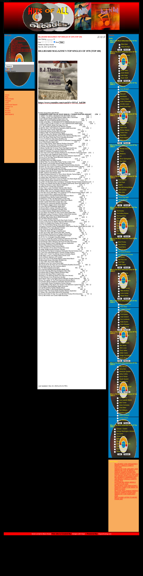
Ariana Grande (125, 55)
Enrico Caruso (123, 417)
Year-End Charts (16, 44)
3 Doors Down (124, 99)
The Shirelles (121, 231)
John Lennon (122, 190)
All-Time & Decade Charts (20, 46)
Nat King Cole (122, 259)
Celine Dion (123, 132)
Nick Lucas (123, 348)
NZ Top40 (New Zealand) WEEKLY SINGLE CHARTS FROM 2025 (126, 491)
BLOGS (13, 56)
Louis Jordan (124, 293)
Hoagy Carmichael (125, 355)
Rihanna (122, 86)
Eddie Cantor (124, 353)
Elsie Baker (122, 407)
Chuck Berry (122, 247)
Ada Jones (122, 389)
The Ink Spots (124, 327)
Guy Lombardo (124, 319)
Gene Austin (123, 340)
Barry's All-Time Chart (18, 41)
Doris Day (123, 283)
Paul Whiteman (124, 335)
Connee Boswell (125, 309)
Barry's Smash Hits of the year (21, 51)
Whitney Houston (125, 140)
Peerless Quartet (124, 412)
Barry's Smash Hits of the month (22, 49)
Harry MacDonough (125, 386)
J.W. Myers (119, 446)
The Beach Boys (122, 218)
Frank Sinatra (124, 275)
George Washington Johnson (125, 431)
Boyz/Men (123, 135)
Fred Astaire (124, 314)
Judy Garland (124, 317)
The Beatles (120, 211)
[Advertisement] (46, 343)
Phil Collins (123, 169)
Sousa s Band (120, 436)
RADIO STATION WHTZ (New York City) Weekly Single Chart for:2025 (127, 474)
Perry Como (124, 285)
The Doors (120, 233)
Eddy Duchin (124, 322)
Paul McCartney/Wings (125, 187)
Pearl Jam (123, 120)
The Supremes (121, 216)
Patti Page (121, 262)
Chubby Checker (122, 223)
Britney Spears (124, 130)
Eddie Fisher (122, 264)
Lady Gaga (124, 75)
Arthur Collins (123, 374)
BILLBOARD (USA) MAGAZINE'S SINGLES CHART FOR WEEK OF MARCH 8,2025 (126, 487)
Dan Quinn (119, 434)
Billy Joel (122, 164)
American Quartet (124, 371)
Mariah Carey (124, 122)
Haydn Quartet (123, 379)
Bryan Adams (124, 137)
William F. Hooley (121, 439)
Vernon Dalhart (124, 343)
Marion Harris (123, 381)
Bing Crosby (124, 273)
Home (13, 39)
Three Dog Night (123, 197)
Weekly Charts (16, 47)
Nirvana (122, 117)
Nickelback (123, 96)
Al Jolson (122, 338)
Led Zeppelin (122, 180)
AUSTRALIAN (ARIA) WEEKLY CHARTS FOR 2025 (125, 483)
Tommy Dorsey (125, 288)
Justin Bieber (125, 73)
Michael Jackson (125, 148)
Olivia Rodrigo (125, 47)
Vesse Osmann (121, 451)
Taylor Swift (124, 78)
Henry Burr (122, 369)
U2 (120, 156)
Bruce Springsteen (125, 158)
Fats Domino (122, 244)
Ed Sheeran (124, 60)
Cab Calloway (124, 312)
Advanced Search (11, 104)
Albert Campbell (124, 415)
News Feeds (9, 99)
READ (13, 54)
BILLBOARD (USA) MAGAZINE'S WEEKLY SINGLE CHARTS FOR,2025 (126, 465)
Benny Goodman (125, 304)
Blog (6, 97)
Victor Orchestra (124, 405)
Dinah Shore (124, 296)
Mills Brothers (124, 290)
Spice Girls (123, 127)
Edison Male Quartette (123, 444)
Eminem (122, 109)
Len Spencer (123, 397)
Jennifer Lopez (124, 104)
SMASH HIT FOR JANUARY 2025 (126, 469)
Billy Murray (123, 366)
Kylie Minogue (124, 89)
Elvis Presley (122, 242)
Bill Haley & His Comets (125, 254)
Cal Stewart (123, 420)
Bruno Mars (124, 70)
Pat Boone (121, 257)
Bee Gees (121, 195)
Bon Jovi (122, 171)
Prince (122, 151)
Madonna (123, 153)
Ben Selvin (123, 345)
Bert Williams (123, 410)
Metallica (123, 125)
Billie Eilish (124, 44)
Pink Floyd (121, 182)
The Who (119, 228)
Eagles (120, 185)
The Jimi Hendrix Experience (125, 226)
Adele (122, 68)
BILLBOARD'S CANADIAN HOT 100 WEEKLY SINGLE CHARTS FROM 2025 (126, 478)
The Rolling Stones (122, 213)
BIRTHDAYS (15, 57)
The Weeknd (125, 65)
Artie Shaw (123, 307)
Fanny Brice (123, 358)
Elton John (121, 192)
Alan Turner (123, 402)
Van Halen (123, 161)
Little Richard (122, 249)
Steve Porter (120, 441)
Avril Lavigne (124, 91)
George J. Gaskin (121, 428)
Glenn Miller (124, 278)
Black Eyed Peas (125, 106)
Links (7, 103)
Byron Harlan (123, 376)
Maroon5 (123, 94)
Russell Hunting (121, 449)
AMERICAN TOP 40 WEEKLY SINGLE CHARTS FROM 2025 (125, 471)
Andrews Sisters (125, 280)
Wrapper (8, 101)
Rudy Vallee (123, 350)
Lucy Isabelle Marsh (125, 400)
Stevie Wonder (122, 200)
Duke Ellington (124, 324)
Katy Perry (124, 58)
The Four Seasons (122, 221)
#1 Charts (14, 42)
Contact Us (15, 52)
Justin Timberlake (125, 101)
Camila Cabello (125, 63)
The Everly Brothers (124, 252)
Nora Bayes (123, 384)
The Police (123, 166)
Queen (120, 202)
